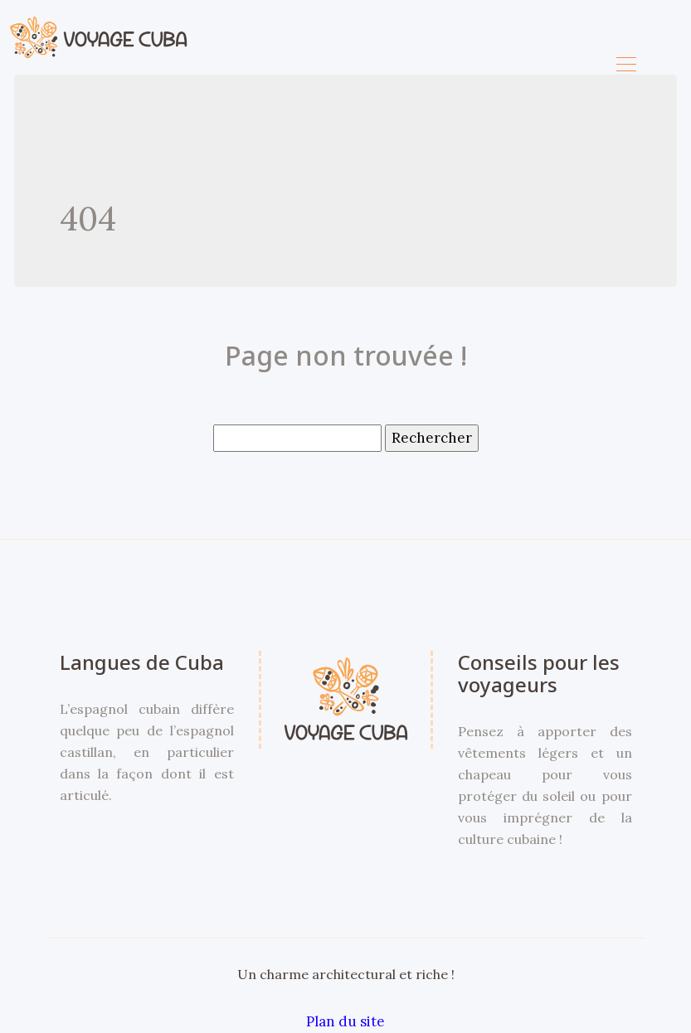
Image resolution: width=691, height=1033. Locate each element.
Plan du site (345, 1021)
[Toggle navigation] (625, 66)
